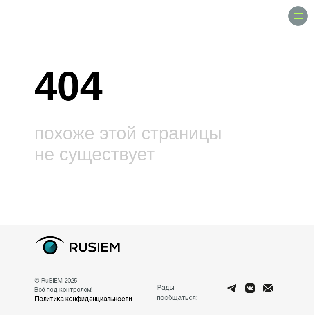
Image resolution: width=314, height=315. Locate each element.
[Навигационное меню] (298, 16)
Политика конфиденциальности (83, 299)
